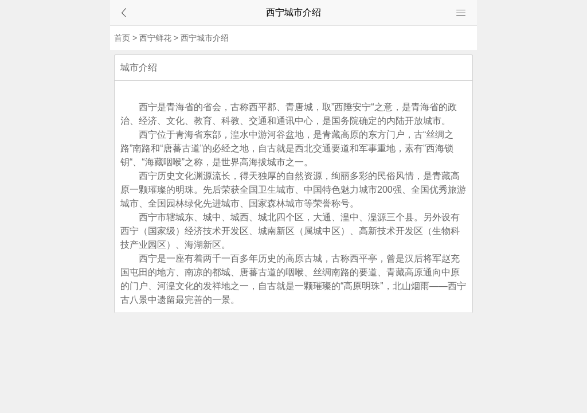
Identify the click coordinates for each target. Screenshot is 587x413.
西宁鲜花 (155, 37)
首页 (122, 37)
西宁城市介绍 (205, 37)
